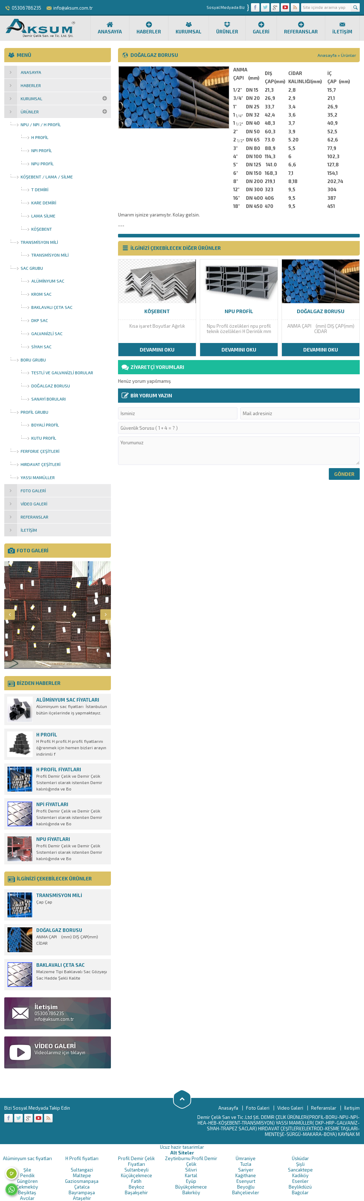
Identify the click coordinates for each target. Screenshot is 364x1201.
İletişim (342, 27)
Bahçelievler (245, 1192)
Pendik (27, 1175)
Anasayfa (110, 27)
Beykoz (136, 1187)
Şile (27, 1170)
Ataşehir (82, 1198)
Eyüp (191, 1181)
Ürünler (227, 27)
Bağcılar (300, 1192)
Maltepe (82, 1175)
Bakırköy (191, 1192)
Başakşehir (136, 1192)
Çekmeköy (27, 1187)
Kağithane (245, 1175)
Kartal (191, 1175)
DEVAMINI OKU (157, 350)
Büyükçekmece (191, 1187)
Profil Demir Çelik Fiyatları (136, 1161)
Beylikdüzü (300, 1187)
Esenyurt (245, 1181)
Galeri (261, 27)
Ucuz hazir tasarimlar (182, 1147)
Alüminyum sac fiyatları (27, 1158)
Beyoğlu (246, 1187)
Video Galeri (290, 1108)
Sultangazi (82, 1170)
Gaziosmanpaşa (81, 1181)
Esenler (300, 1181)
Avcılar (27, 1198)
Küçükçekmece (136, 1175)
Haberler (148, 27)
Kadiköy (300, 1175)
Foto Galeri (257, 1108)
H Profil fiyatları (81, 1158)
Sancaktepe (300, 1170)
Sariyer (245, 1170)
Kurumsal (189, 27)
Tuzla (245, 1164)
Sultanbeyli (136, 1170)
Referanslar (301, 27)
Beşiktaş (27, 1192)
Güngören (27, 1181)
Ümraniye (246, 1158)
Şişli (300, 1164)
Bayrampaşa (82, 1192)
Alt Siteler (182, 1153)
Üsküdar (300, 1158)
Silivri (191, 1170)
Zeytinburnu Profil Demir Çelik (191, 1161)
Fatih (136, 1181)
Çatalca (82, 1187)
